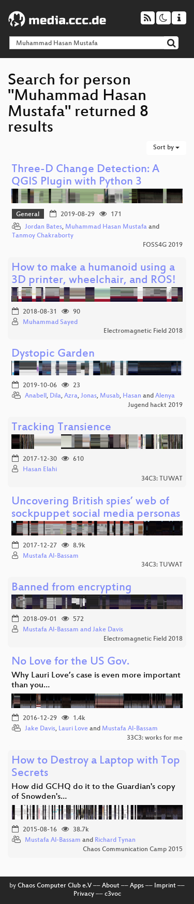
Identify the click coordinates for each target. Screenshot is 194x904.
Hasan (132, 396)
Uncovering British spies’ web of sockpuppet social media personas (95, 508)
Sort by (166, 147)
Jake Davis (40, 728)
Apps (137, 885)
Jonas (89, 396)
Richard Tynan (115, 840)
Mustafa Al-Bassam (51, 556)
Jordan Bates (43, 227)
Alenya (165, 396)
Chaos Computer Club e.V (55, 885)
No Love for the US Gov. (70, 662)
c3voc (113, 894)
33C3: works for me (155, 738)
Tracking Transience (61, 427)
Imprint (165, 885)
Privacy (83, 894)
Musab (110, 396)
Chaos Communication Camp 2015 (133, 849)
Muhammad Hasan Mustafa (106, 227)
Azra (71, 396)
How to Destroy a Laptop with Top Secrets (95, 767)
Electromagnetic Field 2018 (143, 331)
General (27, 214)
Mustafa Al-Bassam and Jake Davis (73, 629)
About (111, 885)
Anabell (36, 396)
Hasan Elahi (40, 469)
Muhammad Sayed (50, 322)
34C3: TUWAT (162, 479)
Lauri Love (73, 728)
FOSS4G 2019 (163, 245)
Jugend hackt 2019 (155, 405)
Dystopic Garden (53, 354)
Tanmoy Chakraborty (42, 235)
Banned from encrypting (71, 588)
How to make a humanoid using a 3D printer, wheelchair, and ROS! (93, 274)
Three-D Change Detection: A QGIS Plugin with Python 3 (85, 176)
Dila (55, 396)
